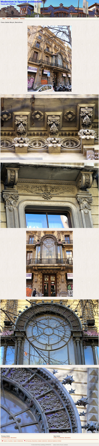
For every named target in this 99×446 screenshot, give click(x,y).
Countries (15, 18)
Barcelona (34, 441)
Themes (22, 18)
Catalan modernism (42, 441)
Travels (9, 18)
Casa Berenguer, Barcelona (8, 437)
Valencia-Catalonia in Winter (54, 441)
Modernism (20, 441)
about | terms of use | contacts (60, 444)
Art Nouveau (29, 441)
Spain (15, 441)
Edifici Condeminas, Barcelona (62, 437)
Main (3, 18)
